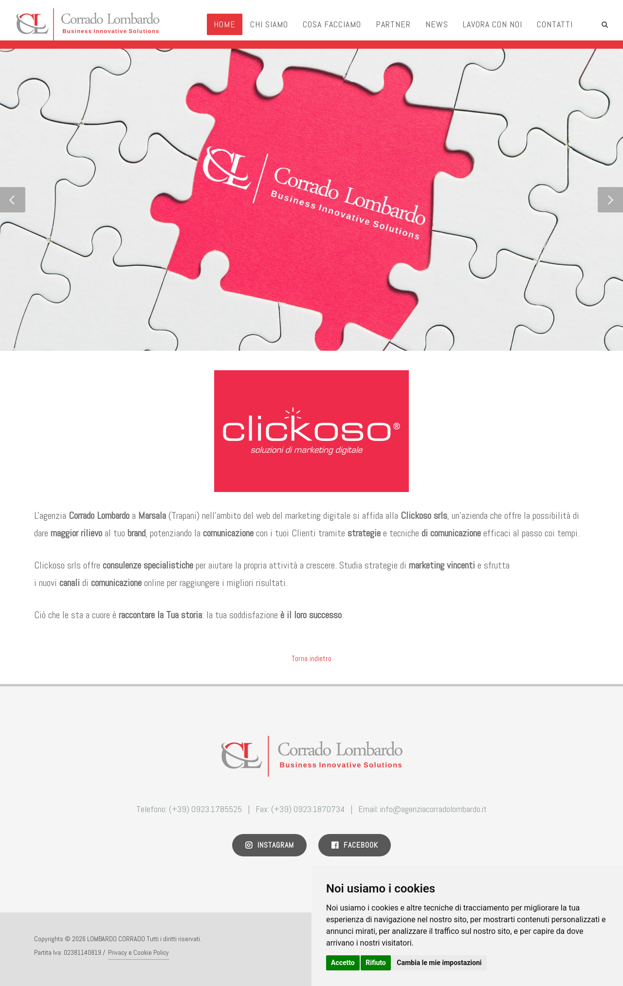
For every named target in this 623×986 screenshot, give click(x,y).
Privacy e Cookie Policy (138, 952)
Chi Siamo (269, 24)
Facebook (354, 845)
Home (225, 24)
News (436, 24)
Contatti (555, 24)
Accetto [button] (343, 963)
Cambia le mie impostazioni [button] (439, 963)
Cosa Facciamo (332, 24)
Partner (393, 24)
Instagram (269, 845)
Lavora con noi (492, 24)
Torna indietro (311, 658)
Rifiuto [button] (376, 963)
